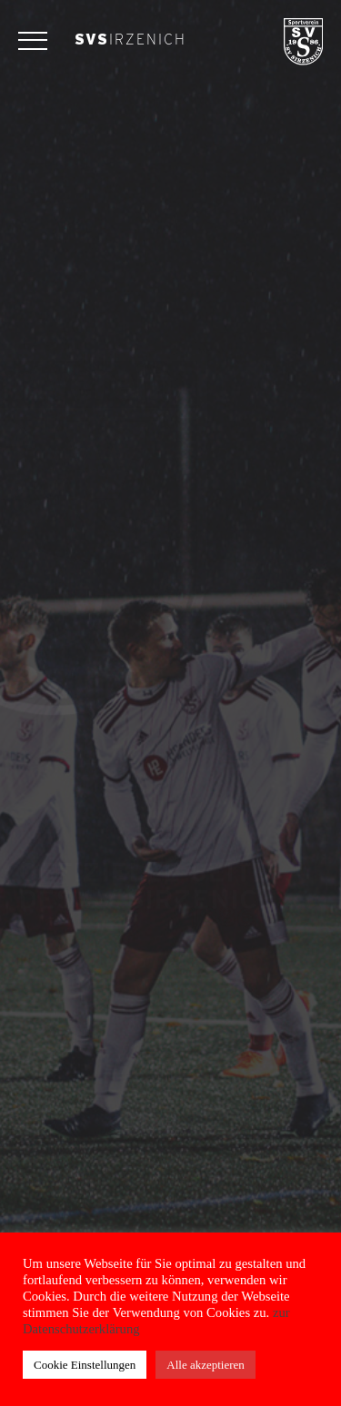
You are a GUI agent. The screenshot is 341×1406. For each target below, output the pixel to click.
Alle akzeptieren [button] (205, 1364)
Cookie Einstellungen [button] (84, 1364)
